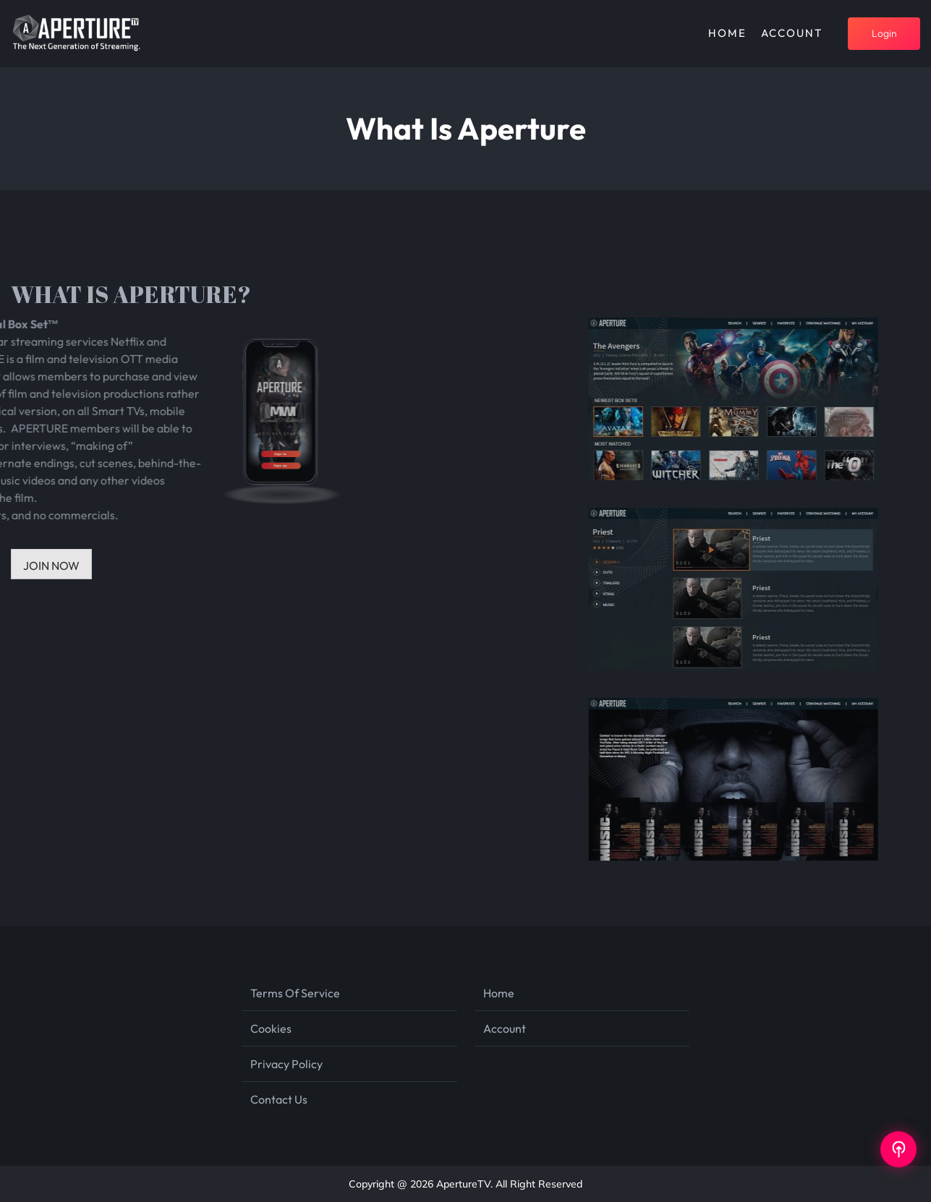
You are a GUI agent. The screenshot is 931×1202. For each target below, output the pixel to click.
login (884, 33)
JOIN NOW (51, 565)
